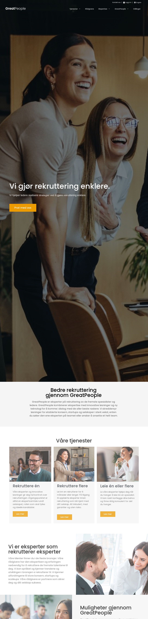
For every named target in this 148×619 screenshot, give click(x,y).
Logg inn (127, 2)
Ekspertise (105, 9)
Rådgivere (89, 9)
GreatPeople (123, 9)
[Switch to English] (138, 2)
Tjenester (76, 9)
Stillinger (136, 9)
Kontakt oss (116, 2)
